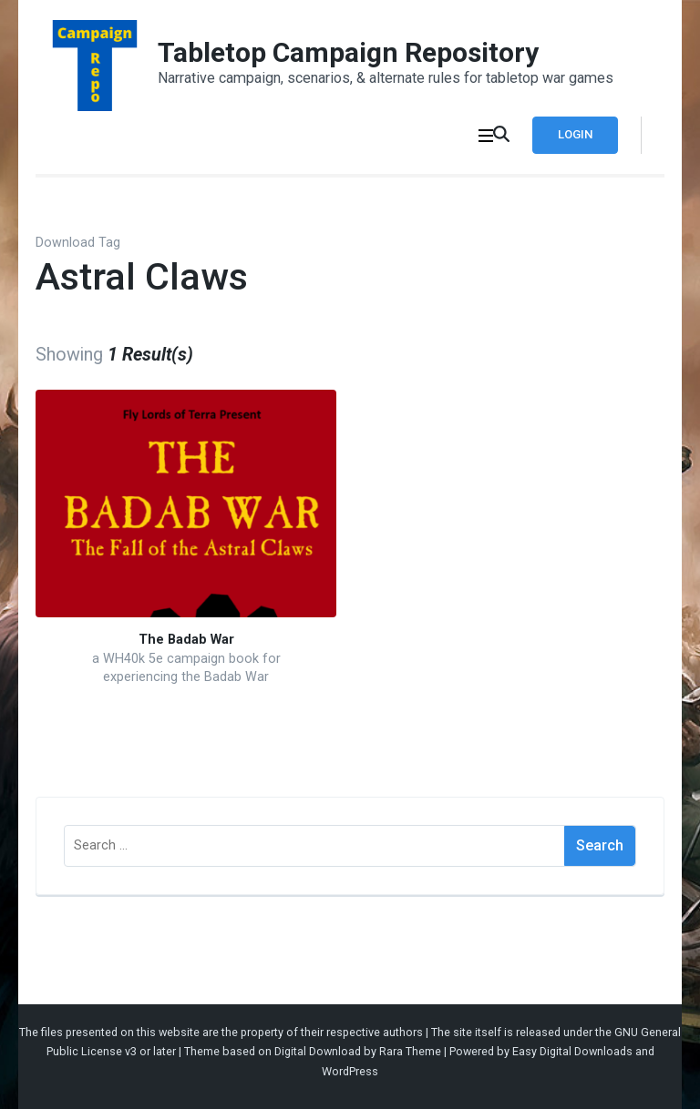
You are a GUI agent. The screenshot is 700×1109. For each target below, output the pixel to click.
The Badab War (186, 639)
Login (575, 134)
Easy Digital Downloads (572, 1051)
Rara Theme (410, 1051)
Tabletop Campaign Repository (348, 52)
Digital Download (317, 1051)
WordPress (350, 1071)
